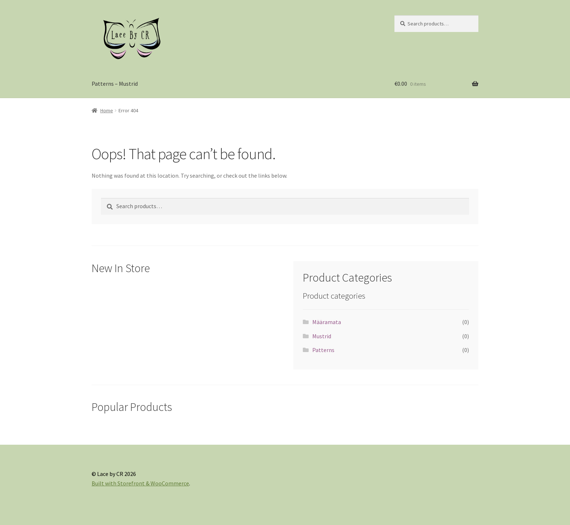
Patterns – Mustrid (115, 83)
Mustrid (321, 336)
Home (106, 110)
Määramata (326, 322)
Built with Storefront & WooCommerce (140, 483)
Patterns (323, 350)
